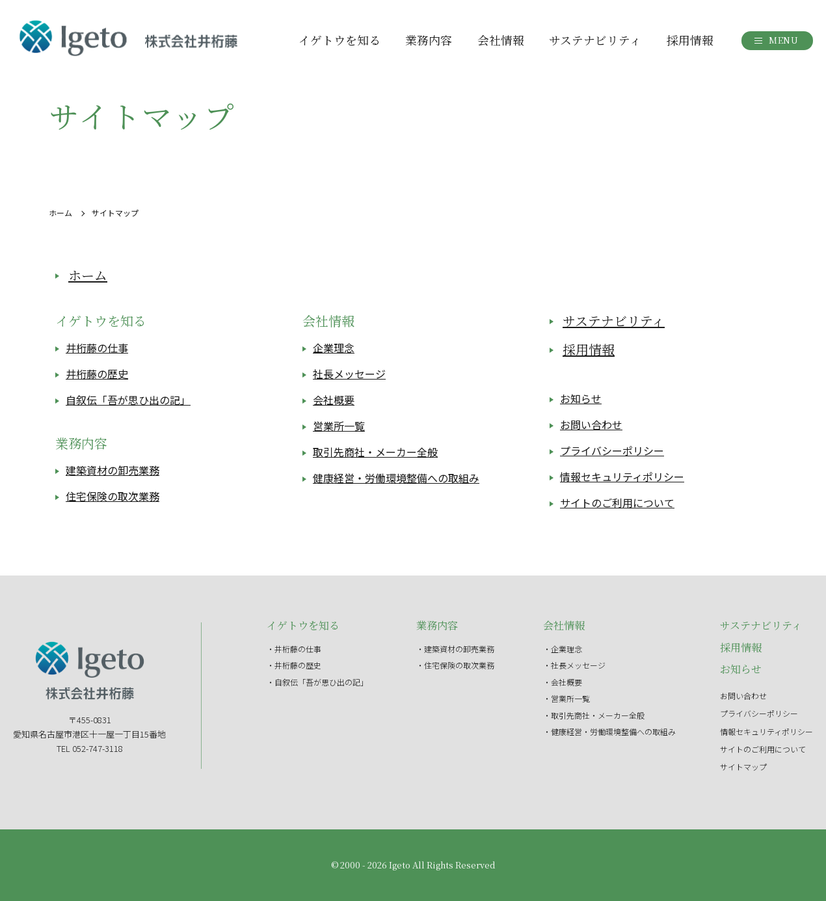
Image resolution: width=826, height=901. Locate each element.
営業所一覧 (339, 426)
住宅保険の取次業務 (112, 497)
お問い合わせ (591, 425)
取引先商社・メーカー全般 (375, 452)
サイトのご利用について (617, 503)
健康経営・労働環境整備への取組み (396, 478)
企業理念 (333, 348)
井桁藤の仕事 (97, 348)
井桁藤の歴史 (97, 374)
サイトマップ (743, 766)
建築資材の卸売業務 (112, 470)
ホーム (60, 212)
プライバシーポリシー (612, 451)
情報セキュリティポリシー (622, 477)
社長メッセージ (349, 374)
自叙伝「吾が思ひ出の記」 (128, 400)
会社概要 (333, 400)
